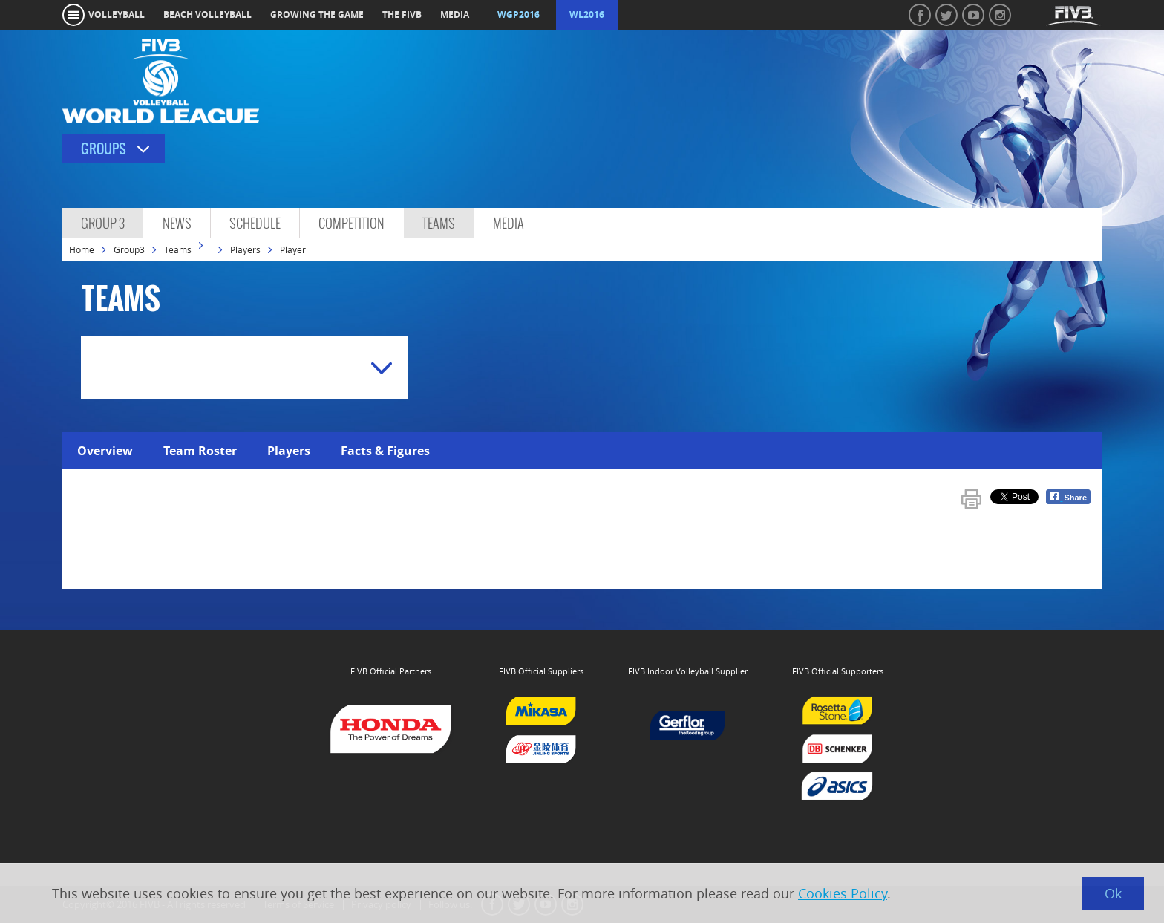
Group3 (129, 249)
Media (508, 223)
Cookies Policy (842, 893)
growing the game (317, 14)
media (454, 14)
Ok (1113, 893)
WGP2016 (518, 14)
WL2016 (586, 14)
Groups (103, 149)
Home (81, 249)
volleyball (116, 14)
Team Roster (200, 451)
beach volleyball (207, 14)
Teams (438, 223)
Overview (105, 451)
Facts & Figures (385, 451)
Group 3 (103, 223)
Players (245, 249)
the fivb (402, 14)
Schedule (255, 223)
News (177, 223)
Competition (351, 223)
